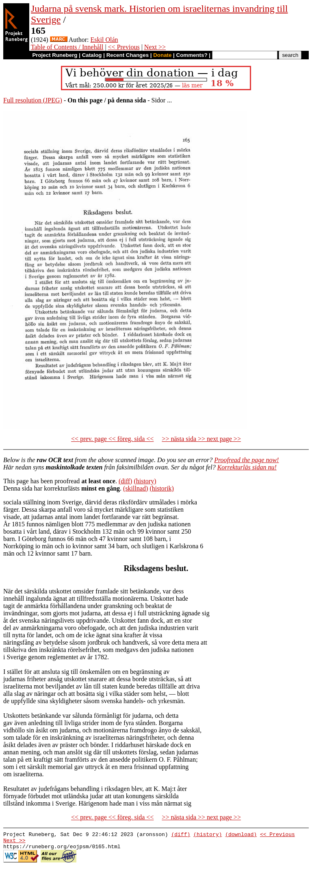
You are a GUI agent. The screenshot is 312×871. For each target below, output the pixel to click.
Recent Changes (127, 55)
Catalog (92, 55)
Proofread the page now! (246, 459)
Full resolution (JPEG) (32, 100)
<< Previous (124, 46)
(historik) (162, 488)
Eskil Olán (104, 39)
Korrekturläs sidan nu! (247, 467)
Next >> (155, 46)
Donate (162, 55)
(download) (241, 835)
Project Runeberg (54, 55)
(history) (145, 481)
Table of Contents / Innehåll (67, 46)
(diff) (125, 481)
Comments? (192, 55)
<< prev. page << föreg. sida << (112, 438)
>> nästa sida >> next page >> (201, 438)
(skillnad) (135, 488)
